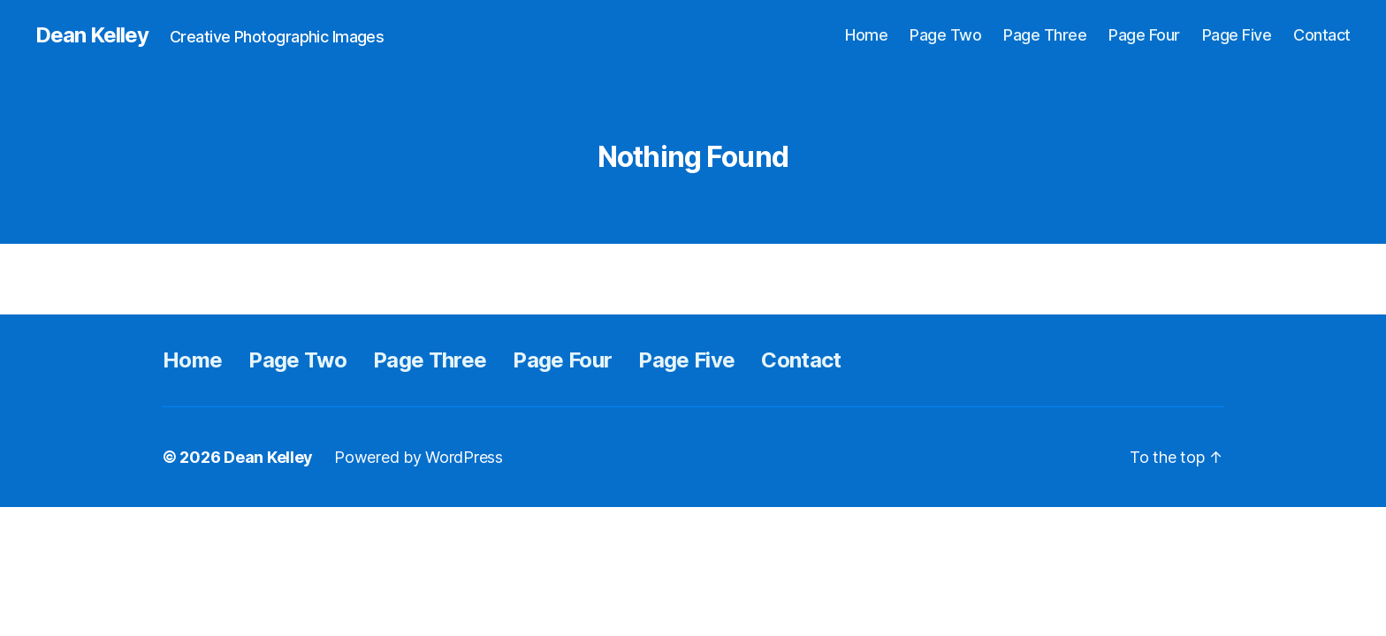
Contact (1322, 35)
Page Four (1144, 35)
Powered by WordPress (418, 457)
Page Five (1237, 35)
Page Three (1044, 35)
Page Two (945, 35)
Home (866, 35)
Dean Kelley (91, 35)
